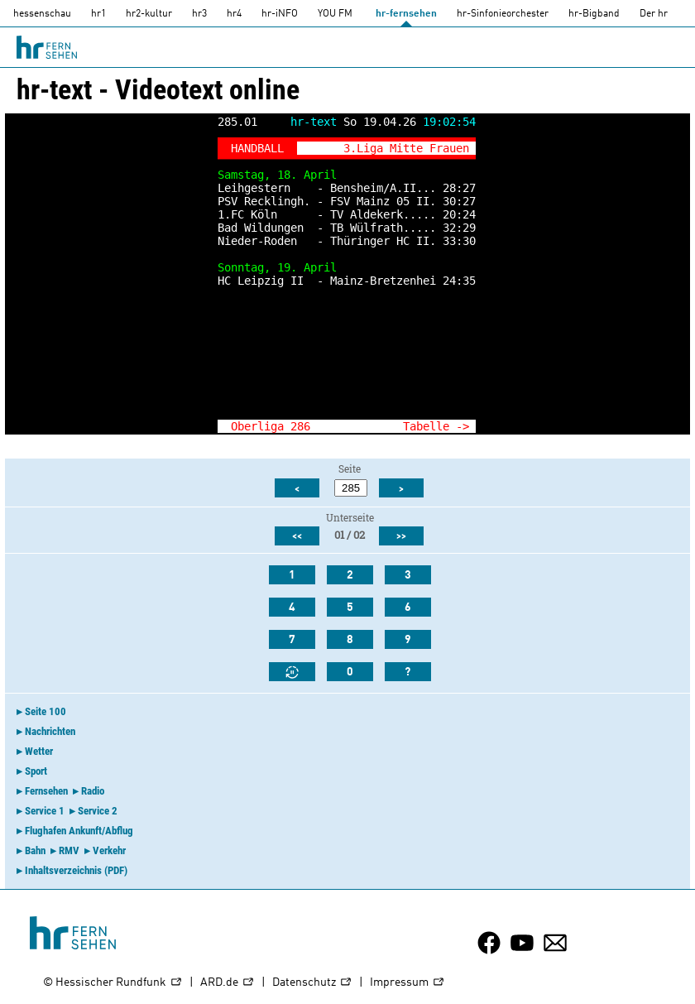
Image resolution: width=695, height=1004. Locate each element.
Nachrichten (50, 731)
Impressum (407, 983)
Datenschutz (312, 983)
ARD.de (227, 983)
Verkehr (109, 850)
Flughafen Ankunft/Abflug (79, 830)
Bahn (35, 850)
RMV (69, 850)
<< (297, 536)
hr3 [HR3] (199, 14)
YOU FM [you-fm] (335, 14)
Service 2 (97, 811)
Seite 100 (45, 711)
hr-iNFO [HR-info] (279, 14)
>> (401, 536)
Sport (36, 771)
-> (462, 426)
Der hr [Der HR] (654, 14)
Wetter (39, 751)
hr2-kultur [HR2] (149, 14)
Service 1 (45, 811)
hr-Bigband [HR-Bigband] (594, 14)
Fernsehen (46, 791)
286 (300, 426)
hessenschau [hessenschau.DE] (42, 14)
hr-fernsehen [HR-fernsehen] (406, 14)
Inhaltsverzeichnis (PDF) (76, 870)
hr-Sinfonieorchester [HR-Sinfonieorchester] (503, 14)
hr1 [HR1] (98, 14)
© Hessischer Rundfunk (113, 983)
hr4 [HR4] (234, 14)
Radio (92, 791)
